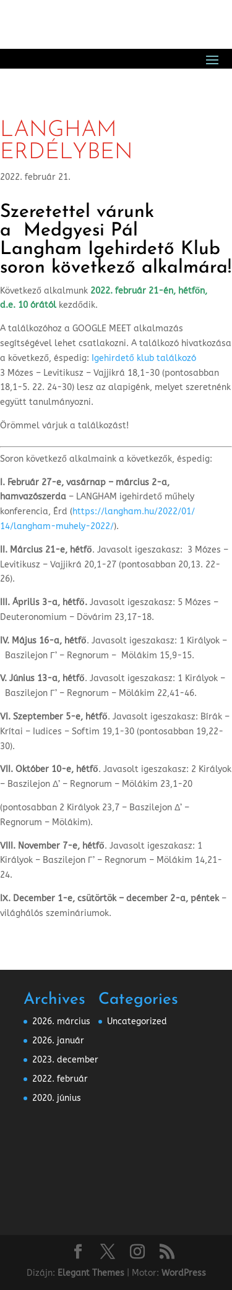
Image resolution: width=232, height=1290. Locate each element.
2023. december (65, 1059)
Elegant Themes (91, 1273)
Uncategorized (137, 1021)
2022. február (60, 1079)
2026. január (58, 1040)
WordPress (183, 1273)
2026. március (61, 1021)
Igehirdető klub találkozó (144, 358)
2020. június (56, 1098)
